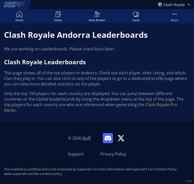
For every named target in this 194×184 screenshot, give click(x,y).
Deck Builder (97, 16)
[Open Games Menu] (173, 4)
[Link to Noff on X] (121, 138)
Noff (86, 138)
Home (19, 16)
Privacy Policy (113, 154)
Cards (136, 16)
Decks (58, 16)
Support (76, 154)
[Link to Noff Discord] (108, 138)
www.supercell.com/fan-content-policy (33, 173)
